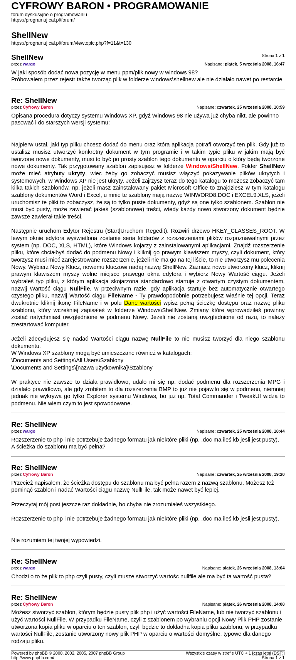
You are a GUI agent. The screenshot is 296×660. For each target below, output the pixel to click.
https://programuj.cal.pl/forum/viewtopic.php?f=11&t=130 (71, 43)
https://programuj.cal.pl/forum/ (43, 20)
